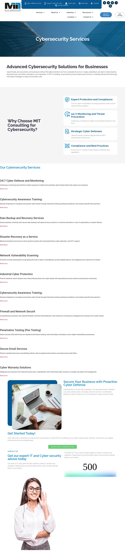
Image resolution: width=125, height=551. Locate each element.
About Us (55, 12)
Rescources (88, 12)
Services (40, 12)
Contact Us (88, 17)
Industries (71, 12)
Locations (71, 17)
